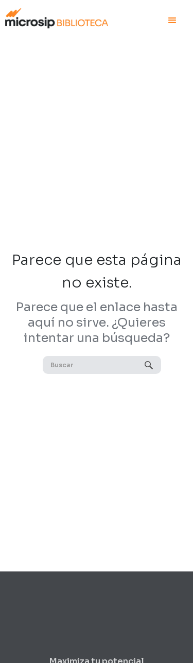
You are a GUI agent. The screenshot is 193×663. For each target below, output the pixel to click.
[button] (172, 20)
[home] (56, 17)
